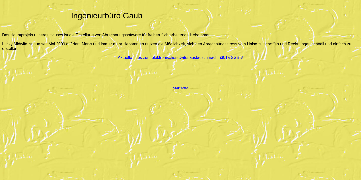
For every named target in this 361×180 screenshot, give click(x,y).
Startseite (180, 88)
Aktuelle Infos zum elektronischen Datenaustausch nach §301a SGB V (180, 58)
